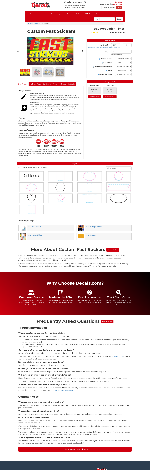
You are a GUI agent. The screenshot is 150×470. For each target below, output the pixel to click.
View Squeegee (91, 235)
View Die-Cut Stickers (35, 235)
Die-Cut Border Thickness (102, 67)
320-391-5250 (117, 4)
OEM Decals (89, 14)
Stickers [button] (42, 14)
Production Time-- (105, 74)
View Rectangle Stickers (94, 227)
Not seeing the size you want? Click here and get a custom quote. (104, 47)
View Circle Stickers (34, 227)
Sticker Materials (105, 59)
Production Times (35, 84)
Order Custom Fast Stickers (75, 449)
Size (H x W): (104, 45)
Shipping (63, 84)
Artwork (55, 84)
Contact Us (118, 2)
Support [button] (99, 14)
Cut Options (47, 84)
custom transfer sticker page (62, 390)
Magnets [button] (60, 14)
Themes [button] (70, 14)
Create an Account (109, 7)
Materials (79, 14)
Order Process (22, 84)
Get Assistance (109, 97)
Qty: (106, 52)
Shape (109, 70)
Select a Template (94, 97)
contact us (118, 357)
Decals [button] (33, 14)
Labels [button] (51, 14)
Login (119, 7)
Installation (71, 84)
